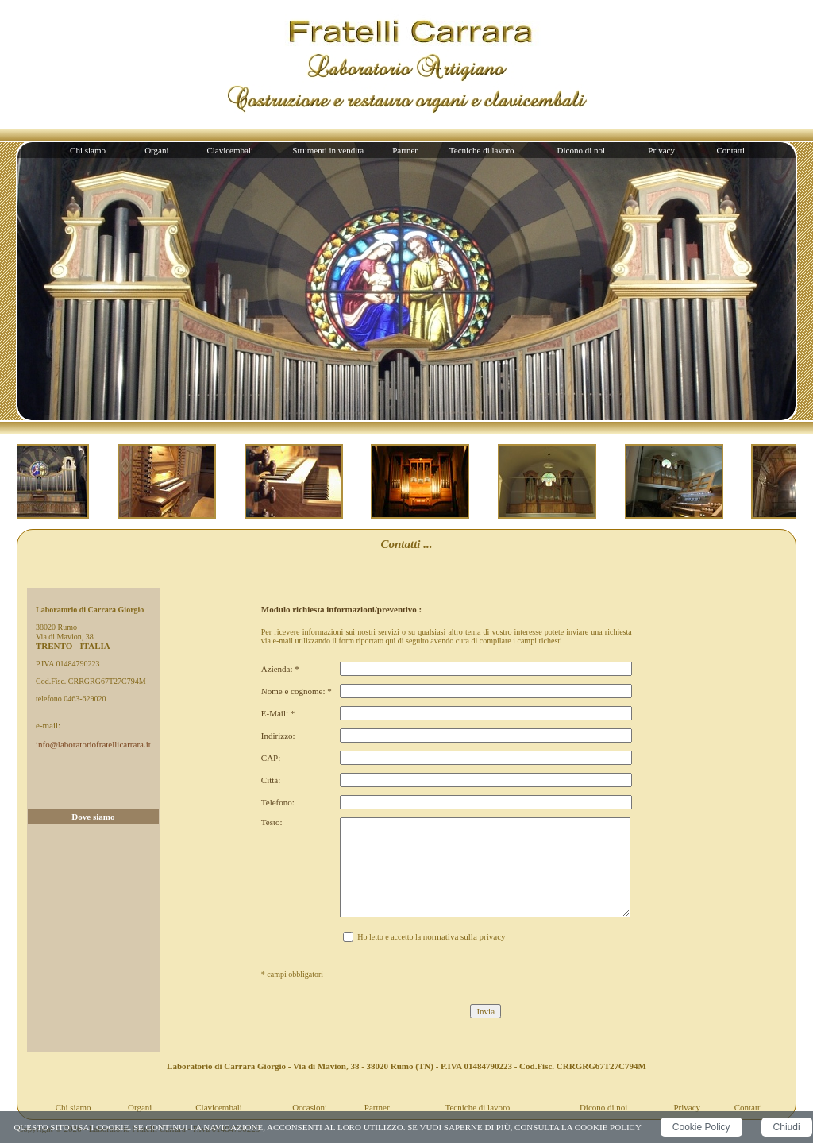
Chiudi (786, 1127)
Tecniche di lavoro (481, 150)
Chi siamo (88, 150)
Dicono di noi (581, 150)
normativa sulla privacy (464, 936)
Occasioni (309, 1107)
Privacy (661, 150)
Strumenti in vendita (328, 150)
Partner (405, 150)
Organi (156, 150)
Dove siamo (92, 816)
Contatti (731, 150)
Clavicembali (229, 150)
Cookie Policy (701, 1127)
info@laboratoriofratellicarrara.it (93, 744)
